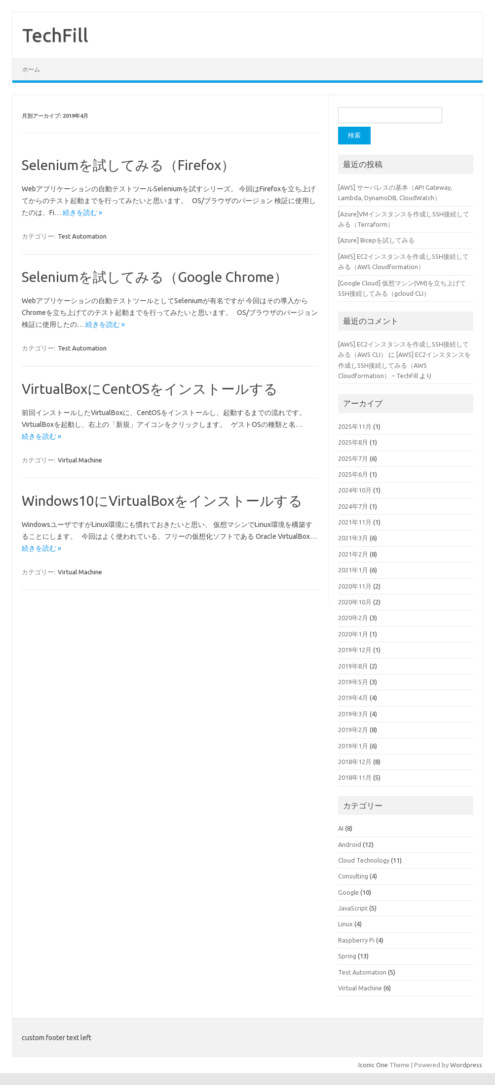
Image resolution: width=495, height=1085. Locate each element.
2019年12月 (355, 649)
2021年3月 (353, 537)
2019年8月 (353, 666)
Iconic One (373, 1064)
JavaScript (353, 908)
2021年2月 (353, 554)
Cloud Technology (363, 860)
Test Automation (82, 236)
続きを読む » (82, 212)
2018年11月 (355, 777)
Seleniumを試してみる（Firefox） (128, 165)
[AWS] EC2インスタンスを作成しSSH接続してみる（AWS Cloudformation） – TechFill (404, 365)
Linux (345, 923)
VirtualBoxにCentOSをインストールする (150, 388)
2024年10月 (355, 490)
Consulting (353, 876)
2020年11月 (355, 586)
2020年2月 (353, 617)
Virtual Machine (80, 459)
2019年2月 (353, 729)
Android (349, 844)
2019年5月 (353, 681)
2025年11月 (355, 426)
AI (340, 828)
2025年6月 (353, 474)
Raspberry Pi (356, 940)
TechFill (55, 35)
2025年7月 (353, 458)
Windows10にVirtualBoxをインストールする (162, 500)
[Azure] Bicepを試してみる (376, 240)
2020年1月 (353, 633)
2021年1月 (353, 569)
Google (348, 892)
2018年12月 (355, 761)
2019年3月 (353, 713)
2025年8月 (353, 442)
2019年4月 (353, 697)
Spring (347, 955)
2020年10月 (355, 601)
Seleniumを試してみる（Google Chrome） (155, 276)
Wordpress (466, 1064)
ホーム (31, 69)
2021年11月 (355, 522)
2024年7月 (353, 506)
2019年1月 (353, 745)
